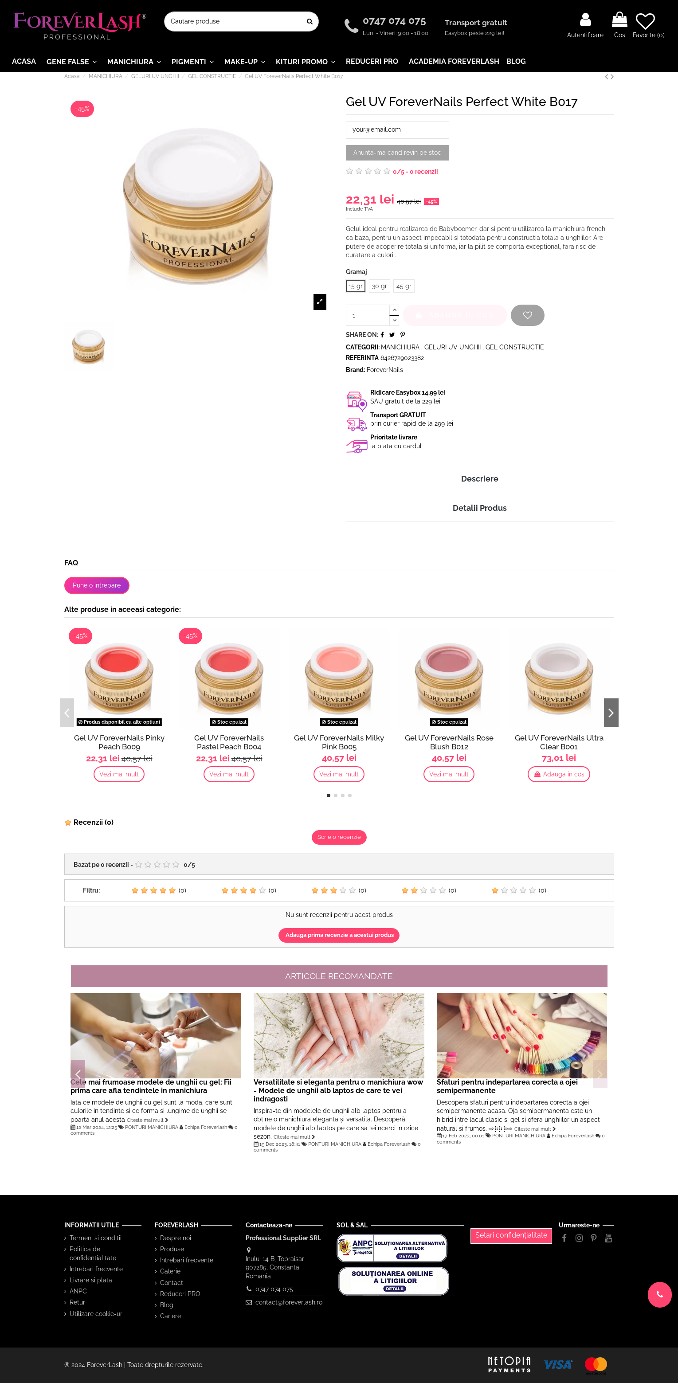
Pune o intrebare (97, 585)
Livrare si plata (91, 1280)
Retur (77, 1302)
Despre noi (175, 1238)
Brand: (355, 369)
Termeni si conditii (95, 1238)
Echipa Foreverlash (205, 1127)
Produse (172, 1249)
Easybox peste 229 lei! (474, 33)
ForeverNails (385, 369)
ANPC (78, 1291)
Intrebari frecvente (96, 1269)
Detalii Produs (480, 508)
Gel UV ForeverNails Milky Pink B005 (339, 742)
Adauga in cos (454, 315)
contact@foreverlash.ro (288, 1302)
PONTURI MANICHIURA (151, 1127)
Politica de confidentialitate (93, 1254)
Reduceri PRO (180, 1293)
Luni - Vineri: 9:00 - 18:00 (395, 33)
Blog (166, 1305)
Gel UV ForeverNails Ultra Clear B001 (559, 742)
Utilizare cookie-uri (97, 1313)
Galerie (170, 1271)
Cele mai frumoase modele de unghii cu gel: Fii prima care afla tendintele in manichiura (151, 1086)
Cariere (170, 1316)
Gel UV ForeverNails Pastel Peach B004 (229, 742)
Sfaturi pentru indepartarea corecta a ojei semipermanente (507, 1086)
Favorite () (649, 25)
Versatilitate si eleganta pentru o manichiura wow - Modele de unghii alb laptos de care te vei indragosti (338, 1090)
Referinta (362, 357)
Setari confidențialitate (511, 1235)
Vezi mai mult (119, 774)
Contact (171, 1282)
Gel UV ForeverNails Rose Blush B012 (449, 742)
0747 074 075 (396, 20)
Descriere (479, 478)
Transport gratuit (477, 22)
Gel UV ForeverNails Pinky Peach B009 (119, 742)
